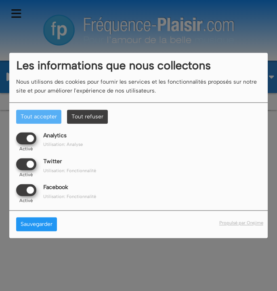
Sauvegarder (36, 224)
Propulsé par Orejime (241, 223)
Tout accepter (39, 116)
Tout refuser (87, 116)
